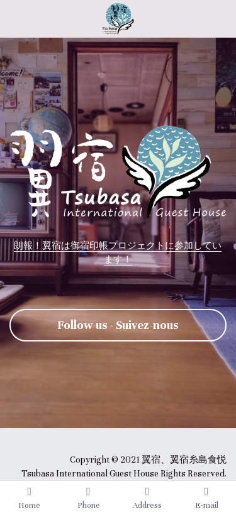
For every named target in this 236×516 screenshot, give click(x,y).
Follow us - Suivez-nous (117, 325)
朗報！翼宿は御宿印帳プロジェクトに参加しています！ (118, 252)
